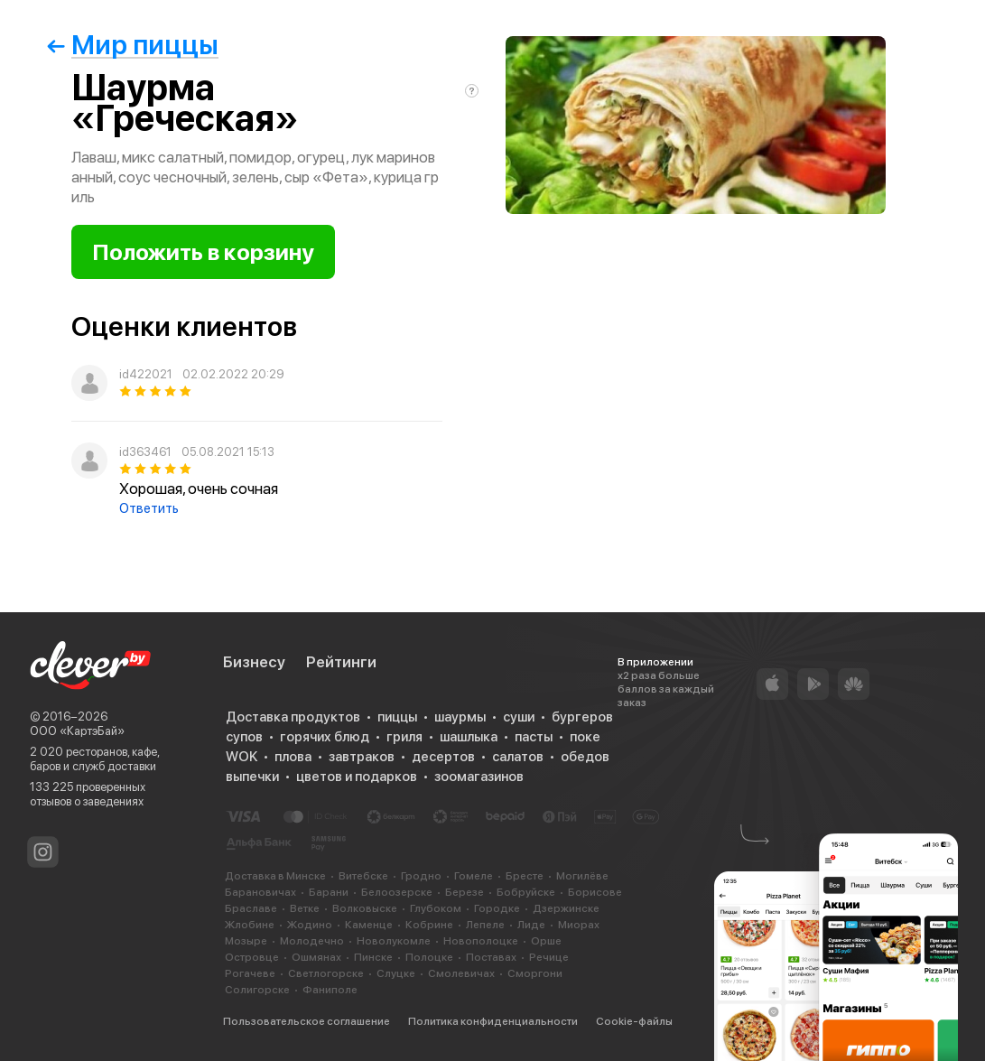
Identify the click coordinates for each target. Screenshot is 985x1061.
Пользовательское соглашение (306, 1021)
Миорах (578, 924)
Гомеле (473, 876)
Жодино (309, 924)
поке (585, 737)
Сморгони (534, 973)
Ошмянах (316, 957)
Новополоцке (480, 941)
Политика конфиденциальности (493, 1021)
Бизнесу (254, 662)
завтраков (362, 757)
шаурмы (460, 717)
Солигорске (257, 989)
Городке (497, 908)
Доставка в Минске (275, 876)
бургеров (582, 717)
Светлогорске (326, 973)
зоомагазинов (479, 776)
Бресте (525, 876)
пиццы (397, 717)
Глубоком (435, 908)
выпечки (252, 776)
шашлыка (468, 737)
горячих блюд (324, 737)
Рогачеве (250, 973)
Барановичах (260, 892)
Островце (252, 957)
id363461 (145, 452)
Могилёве (582, 876)
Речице (549, 957)
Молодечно (312, 941)
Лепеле (485, 924)
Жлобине (249, 924)
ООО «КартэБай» (77, 731)
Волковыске (364, 908)
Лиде (531, 924)
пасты (534, 737)
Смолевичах (461, 973)
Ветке (305, 908)
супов (244, 737)
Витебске (363, 876)
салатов (518, 757)
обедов (585, 757)
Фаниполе (330, 989)
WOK (241, 757)
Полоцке (429, 957)
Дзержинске (566, 908)
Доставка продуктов (293, 717)
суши (518, 717)
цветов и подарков (356, 776)
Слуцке (395, 973)
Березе (464, 892)
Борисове (595, 892)
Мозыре (246, 941)
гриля (404, 737)
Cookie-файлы (634, 1021)
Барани (328, 892)
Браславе (251, 908)
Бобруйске (526, 892)
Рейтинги (341, 662)
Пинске (373, 957)
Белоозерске (396, 892)
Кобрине (429, 924)
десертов (443, 757)
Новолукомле (394, 941)
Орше (546, 941)
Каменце (369, 924)
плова (292, 757)
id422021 (145, 374)
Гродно (421, 876)
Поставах (491, 957)
